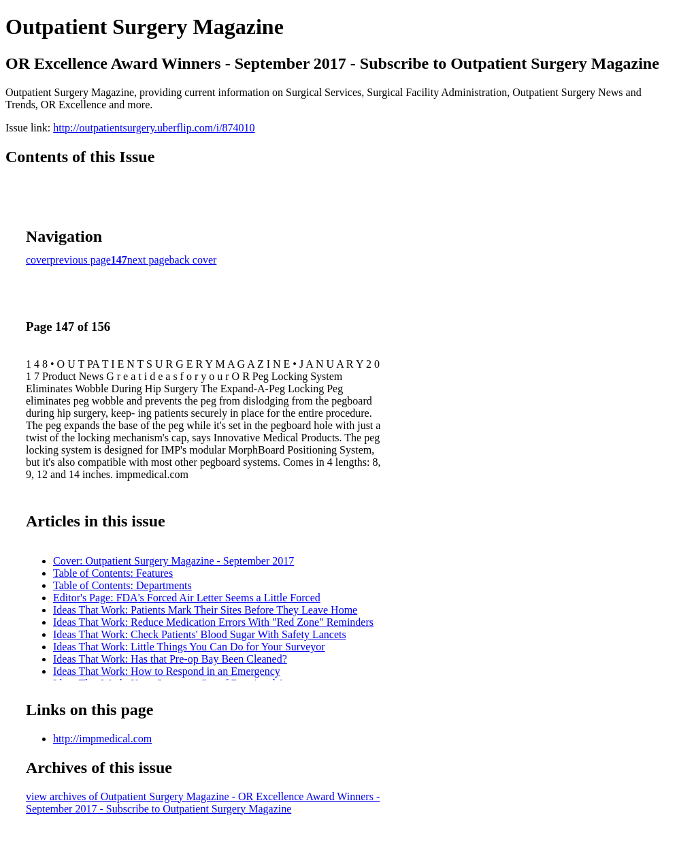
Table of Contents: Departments (122, 585)
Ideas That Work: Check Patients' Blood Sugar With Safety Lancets (199, 634)
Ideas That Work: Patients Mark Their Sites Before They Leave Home (205, 610)
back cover (193, 260)
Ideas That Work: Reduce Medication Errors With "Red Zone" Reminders (213, 622)
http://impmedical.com (102, 738)
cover (38, 260)
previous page (80, 260)
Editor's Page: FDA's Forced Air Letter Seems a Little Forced (186, 597)
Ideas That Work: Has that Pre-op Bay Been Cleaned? (170, 659)
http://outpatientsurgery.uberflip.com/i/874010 (153, 127)
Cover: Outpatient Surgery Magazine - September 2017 (173, 561)
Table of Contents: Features (113, 573)
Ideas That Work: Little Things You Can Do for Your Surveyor (189, 646)
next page (148, 260)
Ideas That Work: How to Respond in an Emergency (166, 671)
